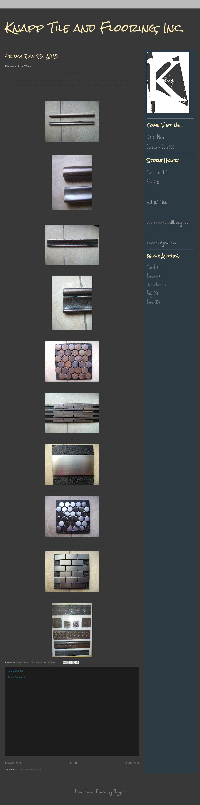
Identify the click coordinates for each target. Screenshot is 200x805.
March (151, 267)
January (152, 276)
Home (73, 762)
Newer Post (13, 762)
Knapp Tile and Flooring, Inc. (94, 28)
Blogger (118, 792)
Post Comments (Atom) (30, 769)
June (150, 302)
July (149, 293)
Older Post (131, 762)
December (154, 284)
